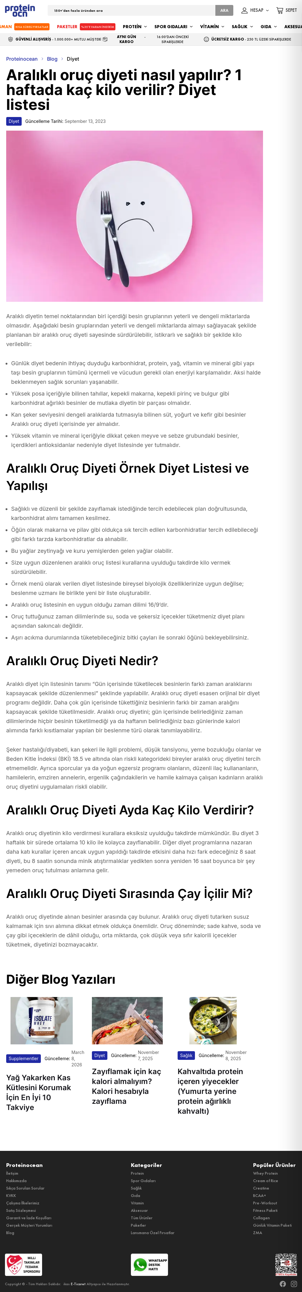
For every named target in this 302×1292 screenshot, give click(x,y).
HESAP (255, 10)
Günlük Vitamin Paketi (272, 1225)
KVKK (11, 1195)
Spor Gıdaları (143, 1180)
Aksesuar (139, 1210)
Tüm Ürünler (142, 1217)
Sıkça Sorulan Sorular (25, 1188)
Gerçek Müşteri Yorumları (29, 1225)
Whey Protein (265, 1173)
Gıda (135, 1195)
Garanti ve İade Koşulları (28, 1217)
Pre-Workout (265, 1203)
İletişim (12, 1173)
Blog (10, 1232)
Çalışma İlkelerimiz (22, 1203)
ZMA (257, 1232)
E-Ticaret (78, 1283)
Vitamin (137, 1203)
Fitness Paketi (265, 1210)
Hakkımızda (16, 1180)
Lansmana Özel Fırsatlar (153, 1232)
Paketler (138, 1225)
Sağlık (136, 1188)
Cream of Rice (265, 1180)
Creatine (261, 1188)
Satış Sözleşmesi (21, 1210)
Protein (137, 1173)
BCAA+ (259, 1195)
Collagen (261, 1217)
